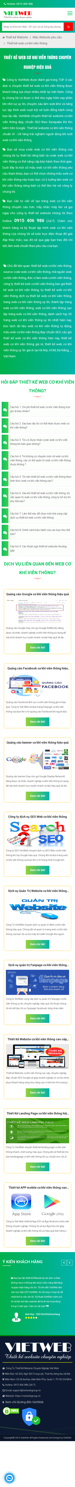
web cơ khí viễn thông (50, 308)
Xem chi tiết (37, 647)
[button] (37, 409)
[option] (37, 1298)
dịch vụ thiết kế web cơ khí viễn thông (45, 296)
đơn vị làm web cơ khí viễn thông (49, 278)
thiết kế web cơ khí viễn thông (51, 266)
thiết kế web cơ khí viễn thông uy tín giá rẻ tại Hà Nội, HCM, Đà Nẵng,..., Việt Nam (37, 350)
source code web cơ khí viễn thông (26, 272)
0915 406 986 (29, 220)
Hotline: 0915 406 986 (18, 4)
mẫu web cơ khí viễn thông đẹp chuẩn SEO (32, 332)
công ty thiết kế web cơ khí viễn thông (28, 284)
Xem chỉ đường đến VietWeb (24, 1402)
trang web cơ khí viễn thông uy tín (26, 302)
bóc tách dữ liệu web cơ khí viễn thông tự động (37, 326)
